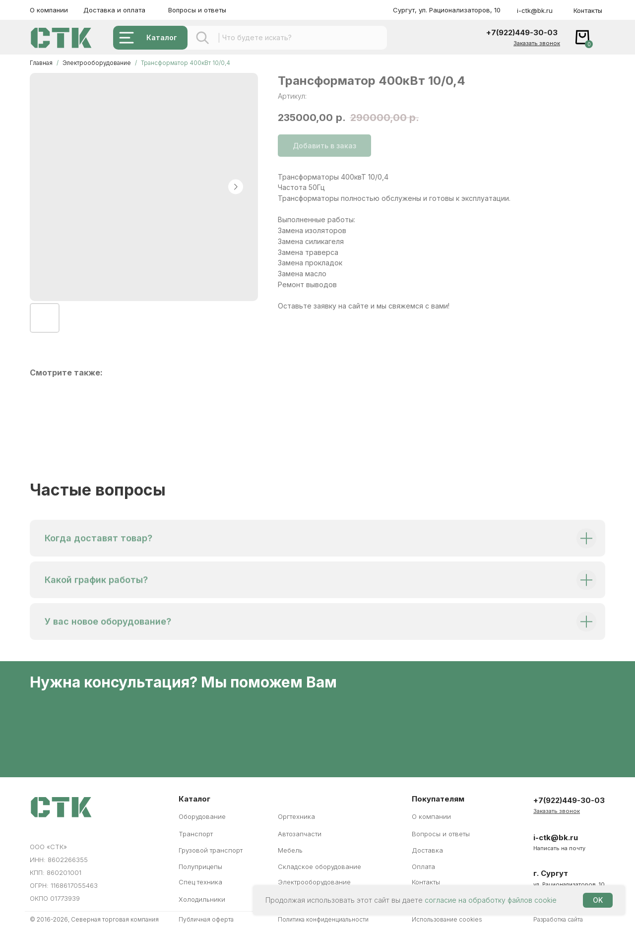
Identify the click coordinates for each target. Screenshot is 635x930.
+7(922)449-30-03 (522, 32)
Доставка (427, 850)
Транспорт (196, 834)
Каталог (161, 37)
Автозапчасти (299, 834)
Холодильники (202, 899)
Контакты (587, 10)
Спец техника (200, 882)
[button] (536, 43)
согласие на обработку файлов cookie (491, 900)
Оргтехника (296, 816)
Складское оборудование (319, 866)
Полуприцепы (200, 866)
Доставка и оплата (114, 10)
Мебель (290, 850)
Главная (41, 62)
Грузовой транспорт (211, 850)
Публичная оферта (206, 919)
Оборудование (202, 816)
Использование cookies (447, 919)
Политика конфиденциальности (323, 919)
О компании (49, 10)
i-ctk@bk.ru (535, 10)
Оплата (423, 866)
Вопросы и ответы (197, 10)
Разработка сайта (558, 919)
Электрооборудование (97, 62)
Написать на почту (559, 848)
